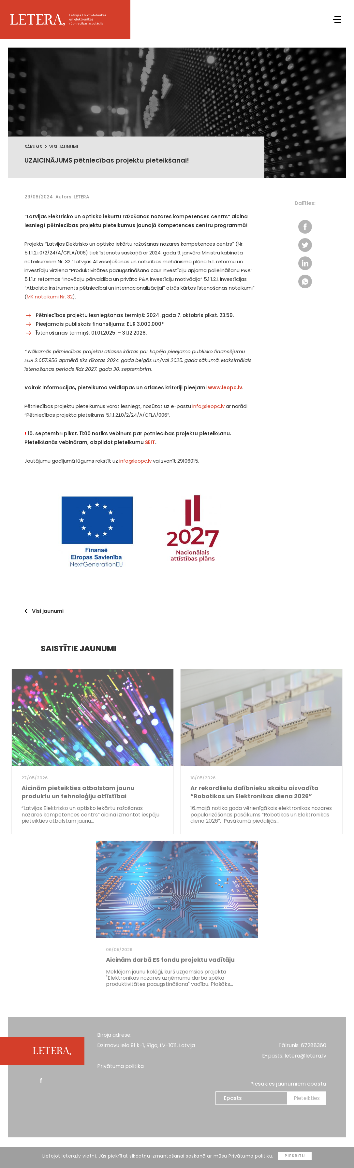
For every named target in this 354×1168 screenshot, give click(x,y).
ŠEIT (150, 442)
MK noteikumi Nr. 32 (50, 296)
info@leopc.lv (208, 406)
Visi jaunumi (63, 147)
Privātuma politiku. (251, 1156)
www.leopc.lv (225, 387)
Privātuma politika (120, 1066)
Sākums (33, 147)
